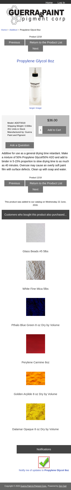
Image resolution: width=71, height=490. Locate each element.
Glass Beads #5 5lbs (35, 251)
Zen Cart (63, 486)
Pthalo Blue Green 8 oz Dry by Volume (36, 325)
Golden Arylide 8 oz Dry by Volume (35, 394)
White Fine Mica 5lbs (36, 288)
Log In (61, 2)
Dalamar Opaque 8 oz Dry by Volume (35, 429)
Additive (13, 29)
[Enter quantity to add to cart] (40, 130)
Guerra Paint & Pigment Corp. (33, 486)
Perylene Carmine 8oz (35, 362)
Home (49, 2)
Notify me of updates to (44, 464)
